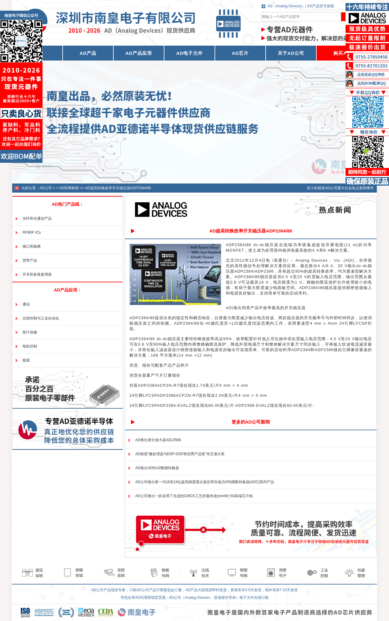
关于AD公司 (291, 53)
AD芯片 (240, 53)
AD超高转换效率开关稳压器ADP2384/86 (118, 188)
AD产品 (88, 53)
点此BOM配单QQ (371, 83)
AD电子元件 (189, 53)
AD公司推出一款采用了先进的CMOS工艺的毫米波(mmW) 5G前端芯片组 (194, 496)
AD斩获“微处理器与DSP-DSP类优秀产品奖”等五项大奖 (180, 454)
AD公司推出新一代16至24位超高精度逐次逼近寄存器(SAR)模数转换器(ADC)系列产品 (204, 482)
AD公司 (46, 188)
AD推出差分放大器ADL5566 (158, 440)
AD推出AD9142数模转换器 (157, 468)
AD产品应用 (139, 53)
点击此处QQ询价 (371, 74)
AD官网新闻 (69, 188)
